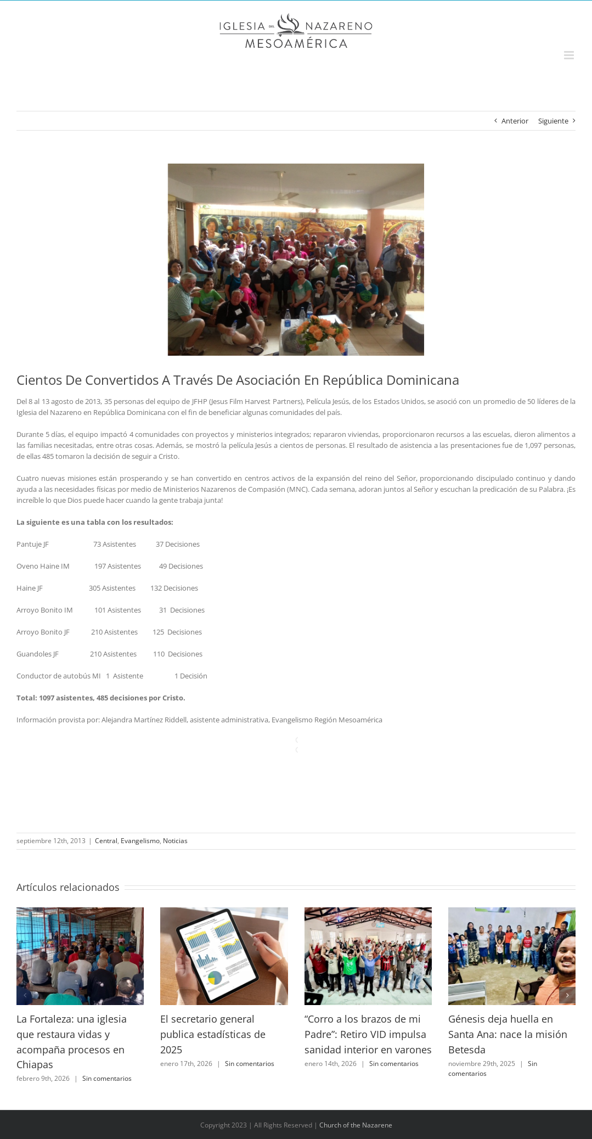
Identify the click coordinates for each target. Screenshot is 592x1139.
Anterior (514, 121)
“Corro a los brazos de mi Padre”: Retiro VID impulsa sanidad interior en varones (368, 1034)
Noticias (175, 840)
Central (106, 840)
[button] (24, 995)
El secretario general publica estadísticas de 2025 (213, 1034)
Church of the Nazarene (355, 1125)
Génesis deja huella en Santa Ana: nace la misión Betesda (507, 1034)
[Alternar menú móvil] (570, 55)
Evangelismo (140, 840)
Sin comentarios (107, 1078)
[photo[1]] (296, 260)
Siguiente (553, 121)
